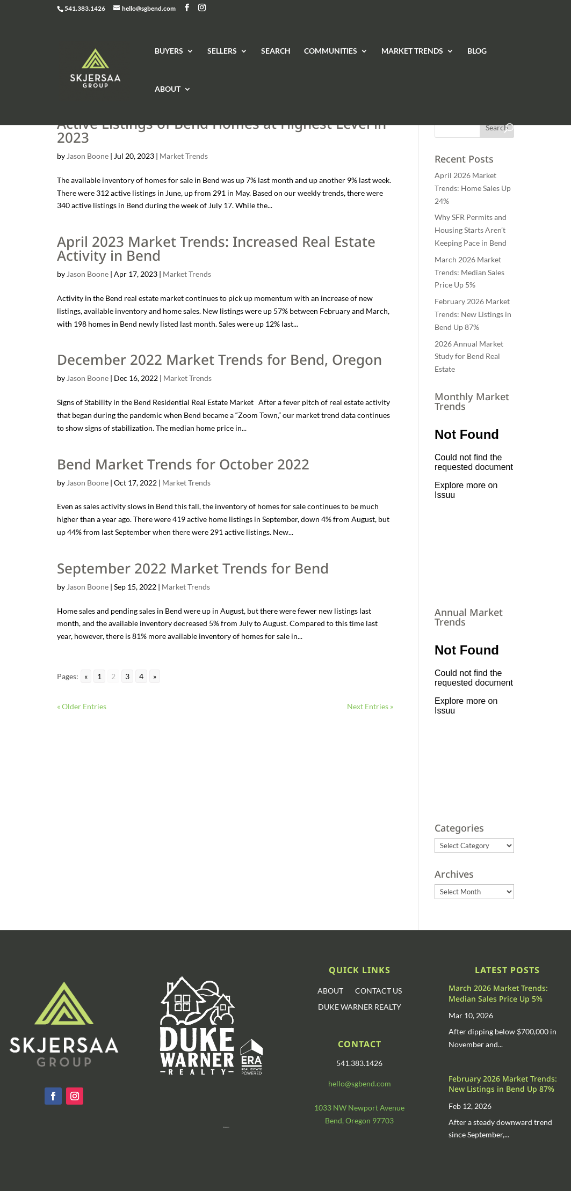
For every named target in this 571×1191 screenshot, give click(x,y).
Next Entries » (370, 706)
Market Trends (184, 155)
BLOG (477, 51)
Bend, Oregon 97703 (359, 1120)
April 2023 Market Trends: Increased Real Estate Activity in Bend (216, 248)
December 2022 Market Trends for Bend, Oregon (219, 359)
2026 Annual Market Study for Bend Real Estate (469, 356)
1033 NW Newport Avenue (359, 1107)
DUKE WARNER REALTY (359, 1007)
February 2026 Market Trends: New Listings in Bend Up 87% (473, 314)
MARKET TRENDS (412, 51)
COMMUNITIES (330, 51)
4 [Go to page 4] (141, 676)
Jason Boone (88, 155)
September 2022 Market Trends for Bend (193, 568)
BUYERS (169, 51)
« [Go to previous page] (86, 676)
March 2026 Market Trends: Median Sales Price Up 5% (469, 272)
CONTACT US (378, 991)
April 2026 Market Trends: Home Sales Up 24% (473, 188)
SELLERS (222, 51)
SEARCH (276, 51)
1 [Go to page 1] (99, 676)
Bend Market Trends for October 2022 (183, 464)
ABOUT (167, 89)
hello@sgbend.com (359, 1083)
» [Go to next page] (154, 676)
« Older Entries (81, 706)
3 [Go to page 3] (127, 676)
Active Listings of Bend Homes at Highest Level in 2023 (221, 130)
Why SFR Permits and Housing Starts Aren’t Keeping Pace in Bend (471, 229)
